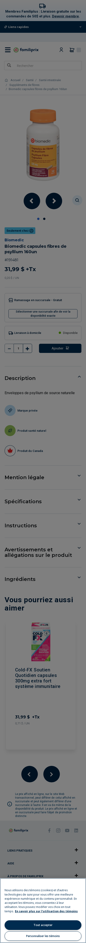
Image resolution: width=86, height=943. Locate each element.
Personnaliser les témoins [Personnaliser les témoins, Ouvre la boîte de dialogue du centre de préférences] (43, 936)
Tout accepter (43, 925)
